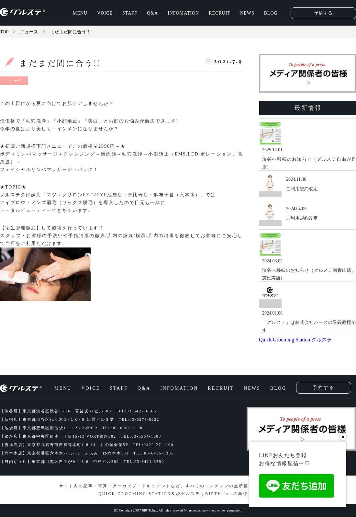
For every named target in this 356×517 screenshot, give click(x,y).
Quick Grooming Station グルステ (295, 339)
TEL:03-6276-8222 (139, 419)
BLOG (271, 13)
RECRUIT (219, 13)
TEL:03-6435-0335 (153, 453)
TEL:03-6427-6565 (136, 411)
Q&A (152, 13)
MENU (80, 13)
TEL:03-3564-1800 (141, 436)
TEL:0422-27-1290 (153, 444)
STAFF (129, 13)
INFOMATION (183, 13)
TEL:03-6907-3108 (122, 428)
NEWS (247, 13)
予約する (323, 13)
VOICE (105, 13)
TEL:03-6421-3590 (144, 461)
